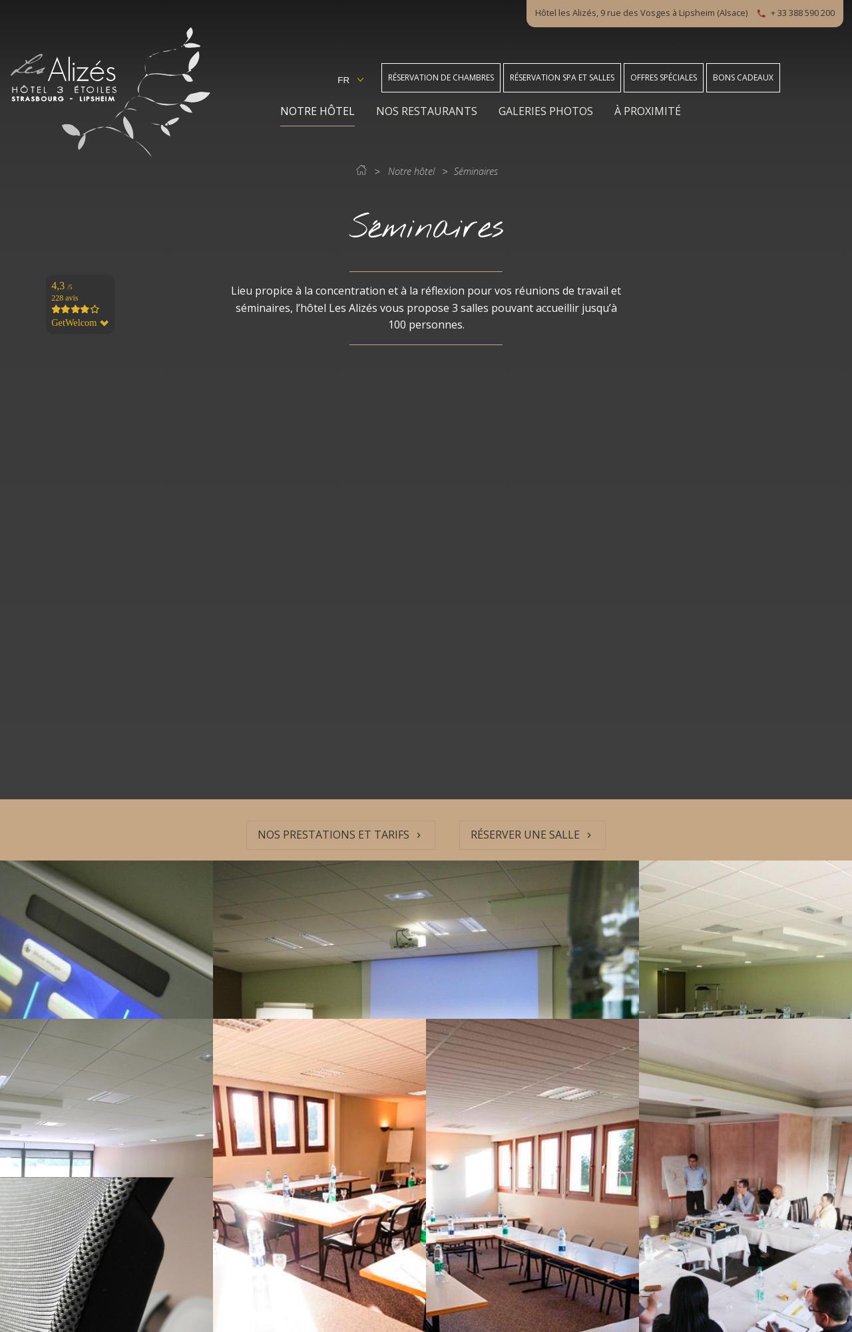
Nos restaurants (426, 111)
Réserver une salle (525, 834)
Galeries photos (546, 111)
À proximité (647, 111)
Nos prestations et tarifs (333, 834)
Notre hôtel (317, 111)
